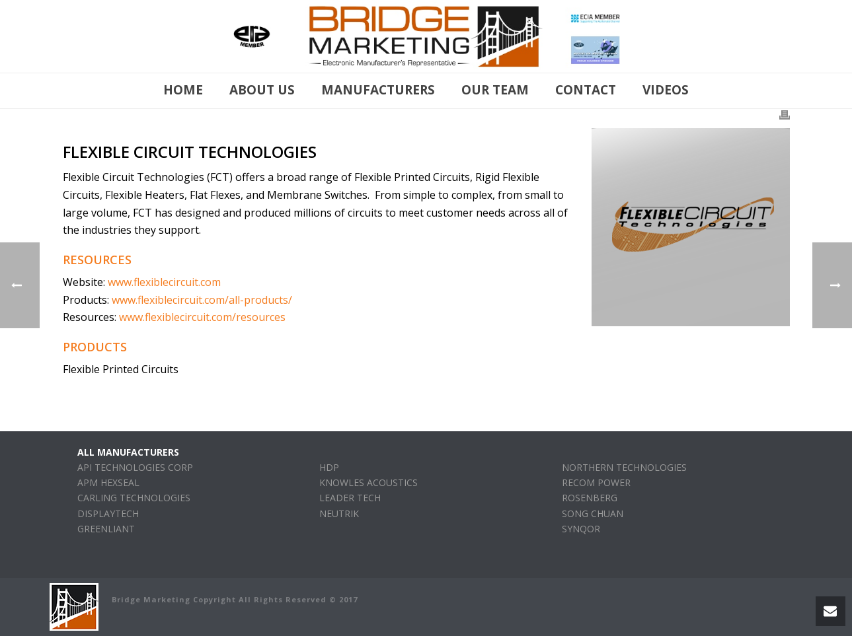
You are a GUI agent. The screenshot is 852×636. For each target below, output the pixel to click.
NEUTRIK (339, 513)
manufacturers (378, 89)
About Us (262, 89)
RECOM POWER (596, 482)
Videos (665, 89)
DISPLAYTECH (108, 513)
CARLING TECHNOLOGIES (133, 497)
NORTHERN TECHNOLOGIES (624, 467)
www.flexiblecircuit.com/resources (202, 317)
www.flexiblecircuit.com (164, 282)
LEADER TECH (350, 497)
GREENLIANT (106, 528)
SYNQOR (581, 528)
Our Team (495, 89)
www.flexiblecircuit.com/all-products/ (202, 300)
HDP (329, 467)
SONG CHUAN (592, 513)
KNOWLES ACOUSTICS (368, 482)
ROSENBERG (589, 497)
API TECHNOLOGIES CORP (135, 467)
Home (183, 89)
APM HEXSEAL (108, 482)
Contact (585, 89)
